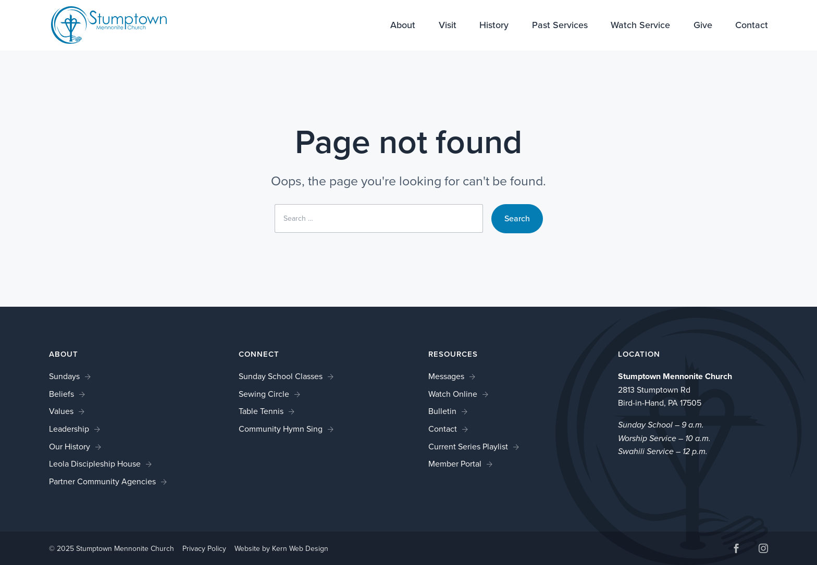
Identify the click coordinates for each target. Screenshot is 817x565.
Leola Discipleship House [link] (95, 464)
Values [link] (61, 411)
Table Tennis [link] (261, 411)
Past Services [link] (560, 26)
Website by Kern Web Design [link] (281, 548)
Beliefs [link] (61, 394)
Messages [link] (446, 376)
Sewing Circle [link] (264, 394)
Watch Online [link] (452, 394)
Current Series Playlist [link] (468, 447)
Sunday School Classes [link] (281, 376)
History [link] (494, 26)
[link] (102, 24)
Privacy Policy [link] (204, 548)
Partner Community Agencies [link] (102, 481)
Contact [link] (751, 26)
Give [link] (703, 26)
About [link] (402, 26)
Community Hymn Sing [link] (281, 429)
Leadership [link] (69, 429)
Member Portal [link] (454, 464)
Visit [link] (447, 26)
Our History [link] (69, 447)
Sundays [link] (64, 376)
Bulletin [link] (442, 411)
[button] (736, 549)
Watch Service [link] (640, 26)
